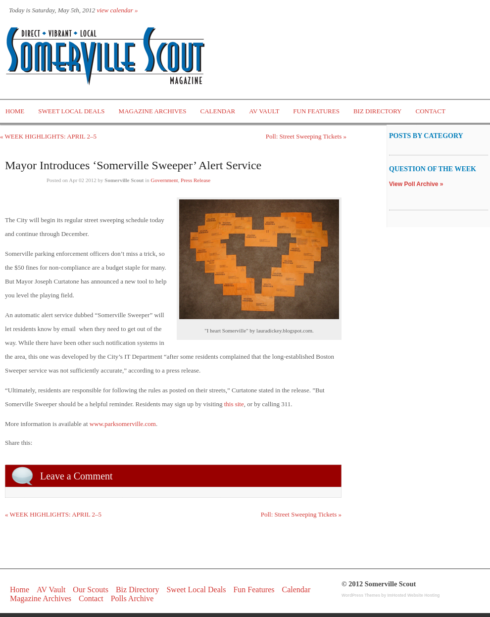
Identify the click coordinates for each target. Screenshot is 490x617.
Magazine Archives (153, 111)
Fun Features (316, 111)
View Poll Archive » (416, 184)
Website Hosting (423, 595)
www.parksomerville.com (123, 423)
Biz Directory (377, 111)
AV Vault (264, 111)
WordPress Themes (361, 595)
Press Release (195, 180)
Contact (430, 111)
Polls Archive (132, 598)
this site (234, 404)
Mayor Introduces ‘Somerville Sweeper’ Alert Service (133, 165)
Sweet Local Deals (71, 111)
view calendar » (117, 10)
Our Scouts (90, 589)
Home (14, 111)
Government (164, 180)
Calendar (217, 111)
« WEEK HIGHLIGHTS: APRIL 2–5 (48, 136)
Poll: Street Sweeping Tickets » (306, 136)
